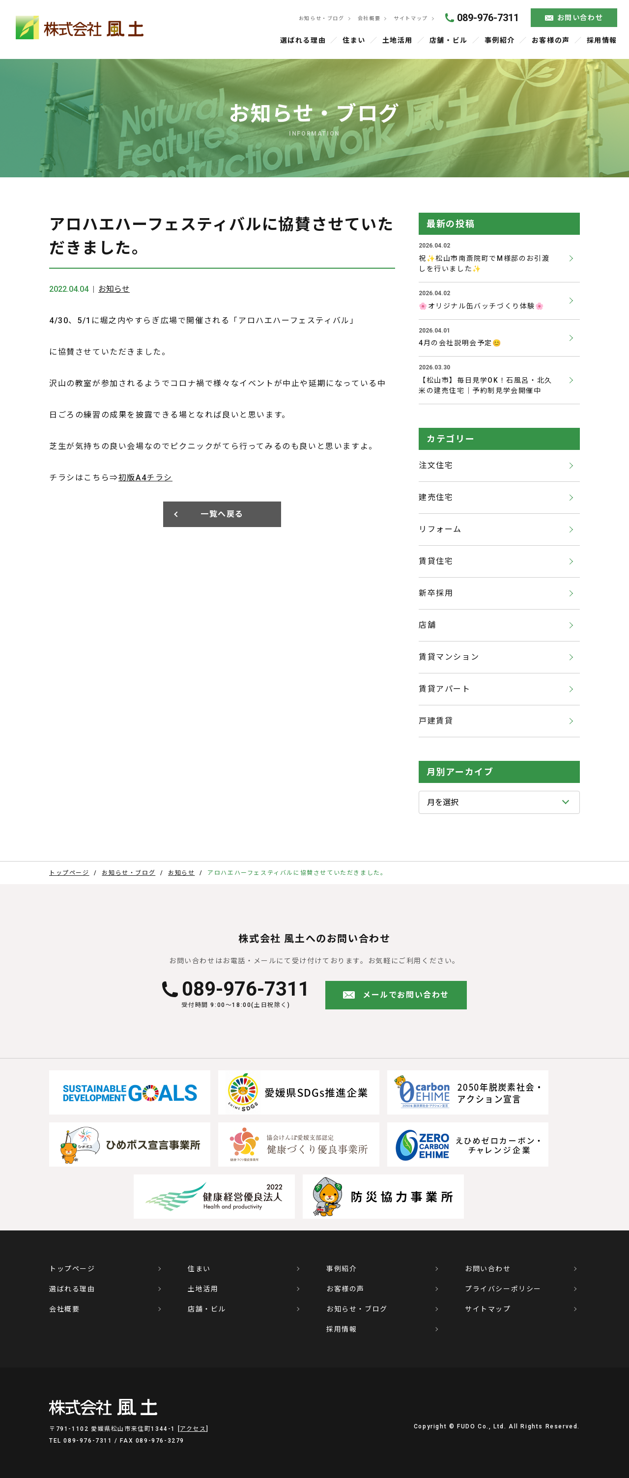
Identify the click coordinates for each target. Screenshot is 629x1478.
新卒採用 (436, 593)
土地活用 (397, 40)
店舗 (427, 625)
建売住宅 (436, 497)
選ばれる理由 (303, 40)
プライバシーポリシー (503, 1289)
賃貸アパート (445, 689)
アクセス (193, 1428)
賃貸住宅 (436, 561)
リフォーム (440, 529)
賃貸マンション (449, 657)
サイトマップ (410, 18)
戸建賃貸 (436, 720)
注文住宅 (436, 465)
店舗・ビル (448, 40)
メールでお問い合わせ (406, 995)
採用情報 (602, 40)
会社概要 (368, 18)
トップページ (72, 1269)
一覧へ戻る (222, 514)
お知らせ (114, 289)
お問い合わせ (580, 18)
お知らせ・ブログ (320, 18)
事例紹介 (500, 40)
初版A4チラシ (145, 477)
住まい (354, 40)
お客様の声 (551, 40)
